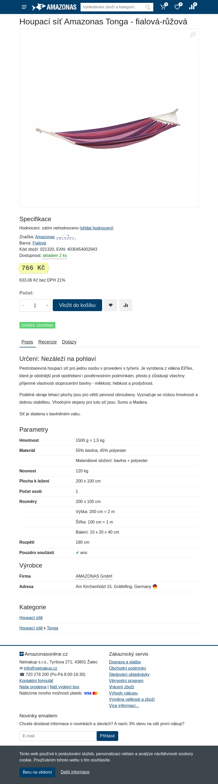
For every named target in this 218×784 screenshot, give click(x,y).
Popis (27, 342)
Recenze (47, 342)
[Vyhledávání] (111, 7)
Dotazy (69, 342)
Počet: (26, 293)
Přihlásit (107, 736)
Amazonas (45, 237)
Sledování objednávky (129, 674)
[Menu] (24, 7)
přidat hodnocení (96, 228)
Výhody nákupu (123, 693)
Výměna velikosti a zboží (132, 699)
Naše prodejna (33, 687)
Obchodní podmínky (127, 668)
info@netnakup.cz (40, 668)
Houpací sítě (31, 617)
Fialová (39, 243)
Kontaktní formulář (36, 680)
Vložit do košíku (77, 305)
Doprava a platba (125, 662)
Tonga (52, 628)
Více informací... (124, 705)
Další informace (75, 772)
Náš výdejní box (65, 687)
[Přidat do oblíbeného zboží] (110, 305)
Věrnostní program (126, 680)
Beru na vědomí (37, 772)
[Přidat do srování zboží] (125, 305)
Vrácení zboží (121, 687)
